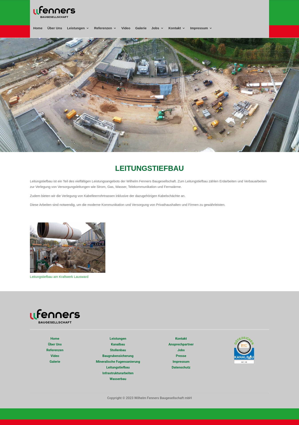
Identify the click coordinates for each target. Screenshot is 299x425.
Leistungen (76, 28)
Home (38, 28)
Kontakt (175, 28)
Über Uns (54, 28)
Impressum (199, 28)
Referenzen (103, 28)
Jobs (155, 28)
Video (125, 28)
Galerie (141, 28)
